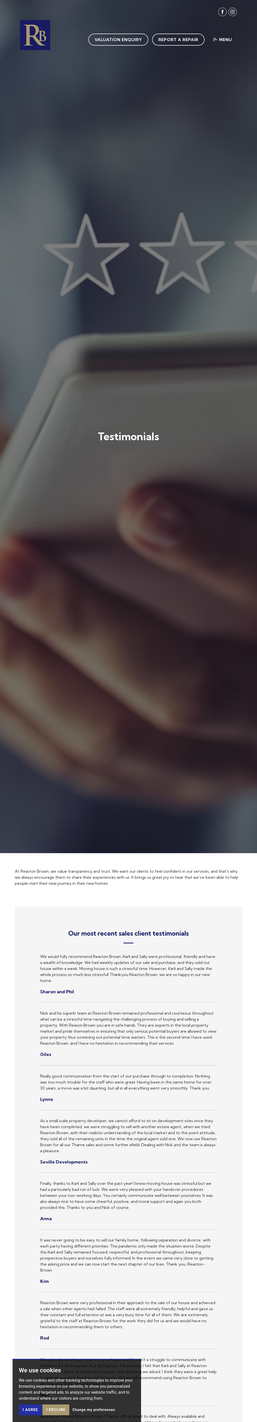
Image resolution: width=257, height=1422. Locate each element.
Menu (222, 39)
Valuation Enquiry (118, 39)
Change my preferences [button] (93, 1410)
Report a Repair (178, 39)
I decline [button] (56, 1409)
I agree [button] (30, 1409)
